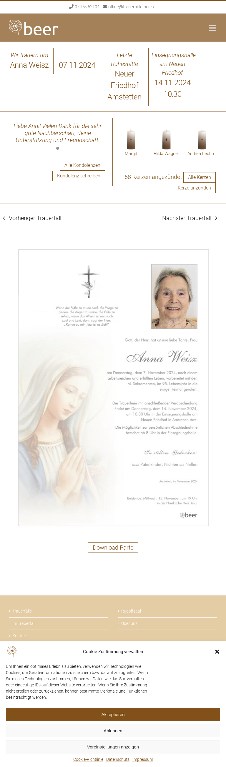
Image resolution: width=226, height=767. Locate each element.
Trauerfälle (22, 611)
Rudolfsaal (131, 611)
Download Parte (113, 547)
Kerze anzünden (194, 188)
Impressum (142, 759)
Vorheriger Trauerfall (35, 218)
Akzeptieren (112, 714)
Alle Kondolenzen (82, 165)
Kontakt (19, 635)
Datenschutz (117, 759)
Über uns (129, 623)
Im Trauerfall (23, 623)
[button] (217, 652)
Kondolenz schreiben (78, 176)
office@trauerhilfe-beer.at (132, 6)
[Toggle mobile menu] (213, 28)
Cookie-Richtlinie (88, 759)
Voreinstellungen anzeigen (113, 746)
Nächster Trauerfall (186, 218)
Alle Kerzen (199, 177)
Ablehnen (113, 730)
